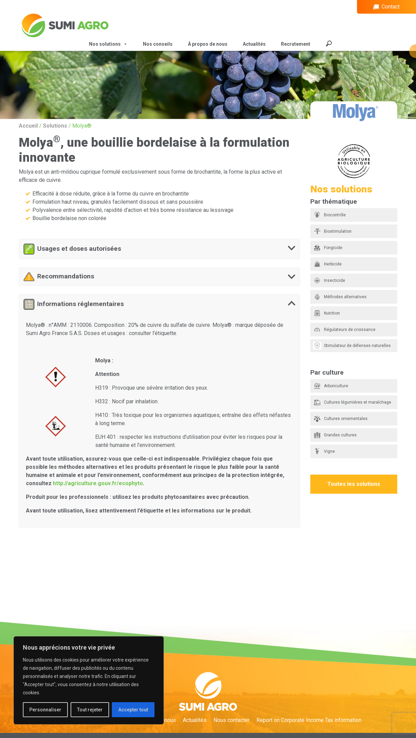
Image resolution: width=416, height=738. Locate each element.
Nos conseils (158, 44)
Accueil (28, 125)
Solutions (55, 125)
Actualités (254, 44)
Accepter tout (133, 709)
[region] (89, 680)
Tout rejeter (90, 709)
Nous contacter (231, 720)
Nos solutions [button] (108, 44)
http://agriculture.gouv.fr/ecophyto (98, 483)
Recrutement (295, 44)
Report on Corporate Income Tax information (308, 720)
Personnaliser (45, 709)
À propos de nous (207, 44)
